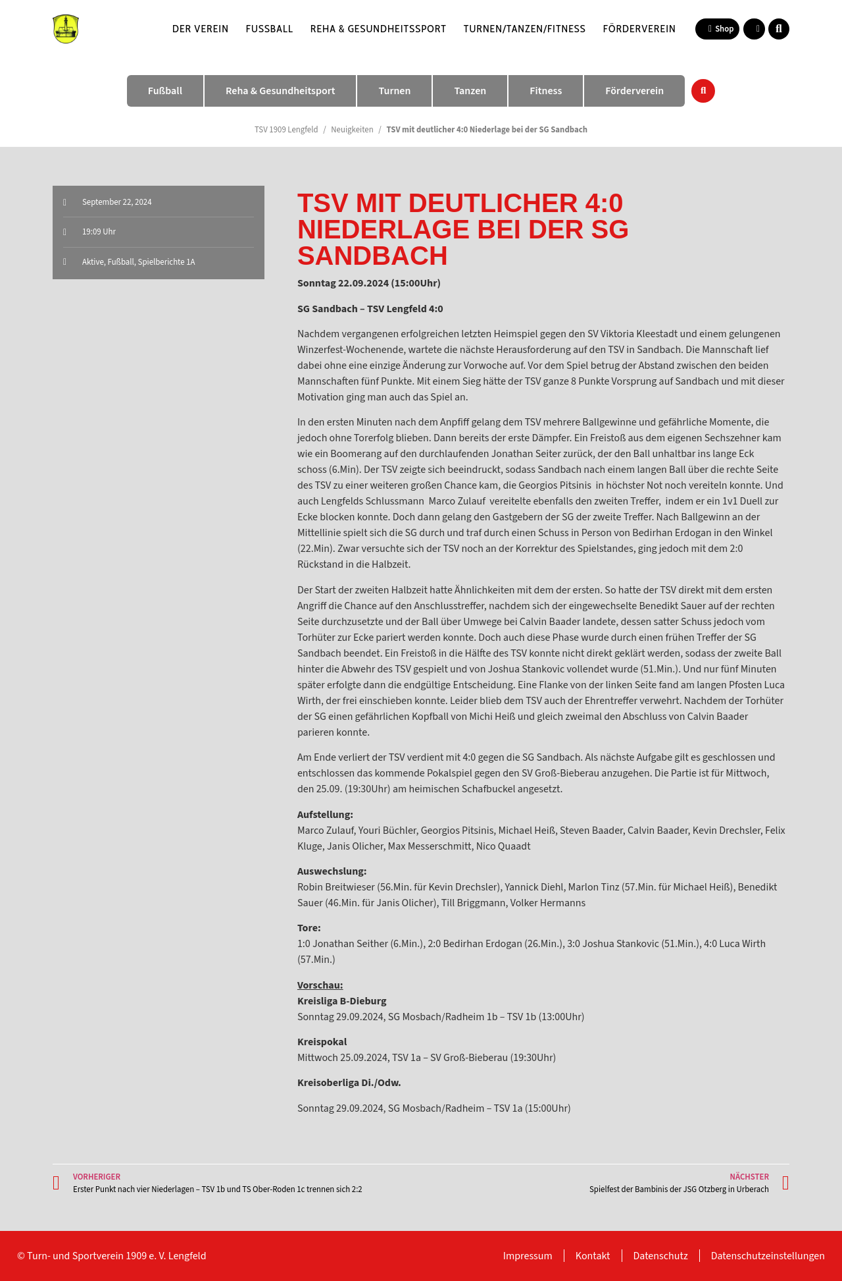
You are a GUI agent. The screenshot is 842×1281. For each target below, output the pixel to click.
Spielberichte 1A (166, 262)
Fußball (269, 28)
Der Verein (200, 28)
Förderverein (639, 28)
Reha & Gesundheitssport (378, 28)
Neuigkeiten (352, 130)
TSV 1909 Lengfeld (286, 130)
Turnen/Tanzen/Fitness (525, 28)
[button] (778, 29)
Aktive (93, 262)
